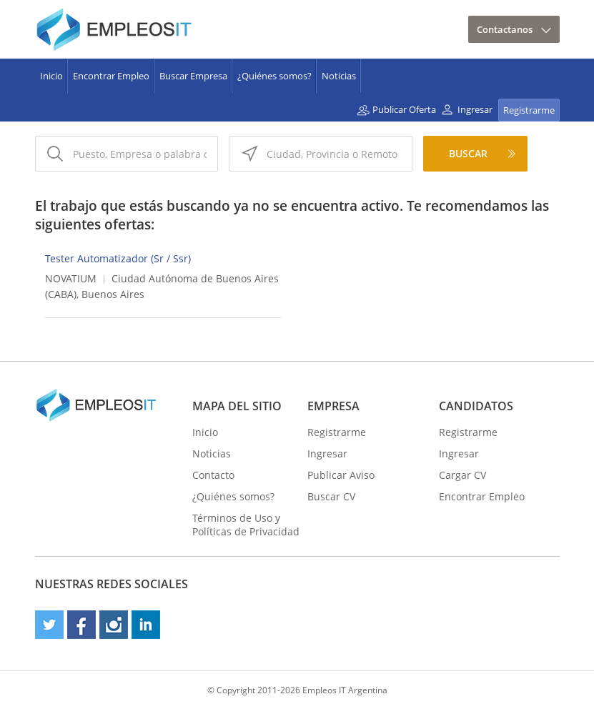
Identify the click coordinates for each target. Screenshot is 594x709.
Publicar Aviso (341, 475)
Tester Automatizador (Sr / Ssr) (118, 258)
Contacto (213, 475)
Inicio (51, 75)
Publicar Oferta (404, 109)
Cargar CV (462, 475)
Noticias (339, 75)
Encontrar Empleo (111, 75)
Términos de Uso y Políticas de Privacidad (246, 524)
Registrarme (529, 110)
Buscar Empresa (193, 75)
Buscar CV (331, 496)
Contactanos (505, 29)
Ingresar (474, 109)
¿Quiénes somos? (274, 75)
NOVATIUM (70, 278)
